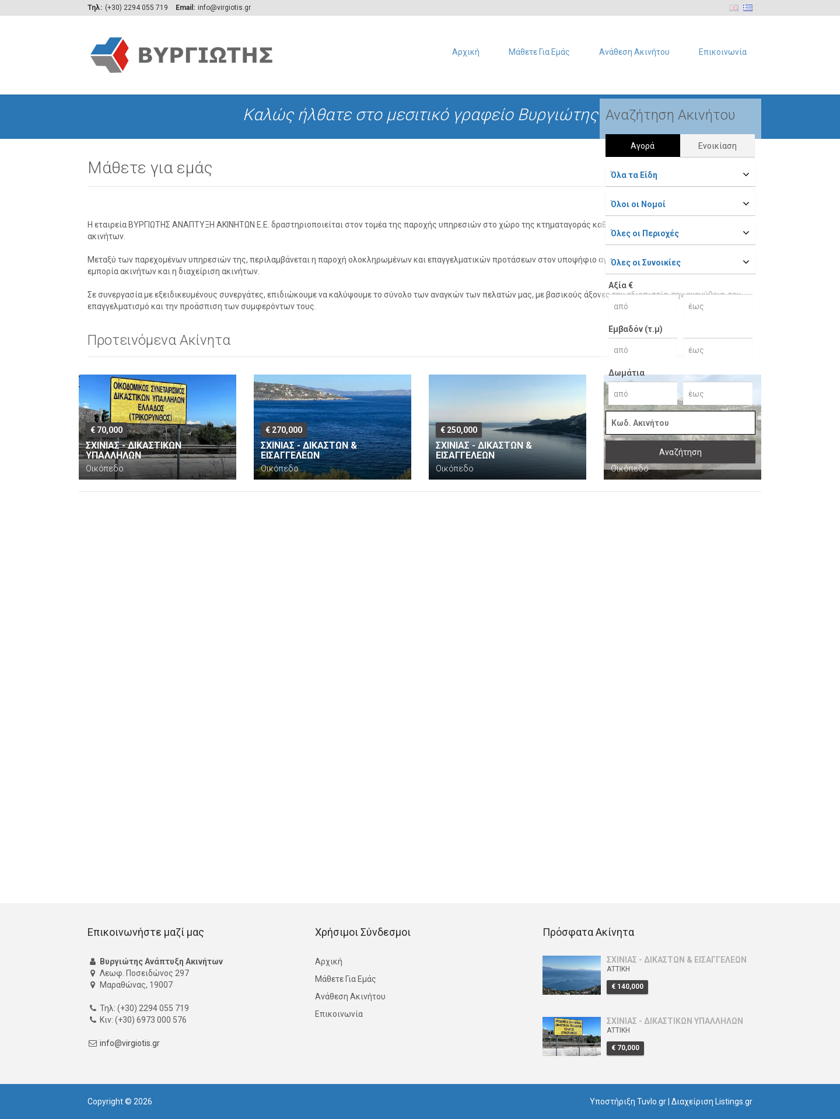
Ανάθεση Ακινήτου (634, 52)
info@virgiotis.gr (130, 1043)
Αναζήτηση (680, 452)
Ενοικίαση (717, 146)
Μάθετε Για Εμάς (539, 52)
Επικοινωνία (723, 52)
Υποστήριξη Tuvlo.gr (628, 1101)
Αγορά (642, 146)
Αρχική (466, 52)
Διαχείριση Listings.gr (711, 1101)
